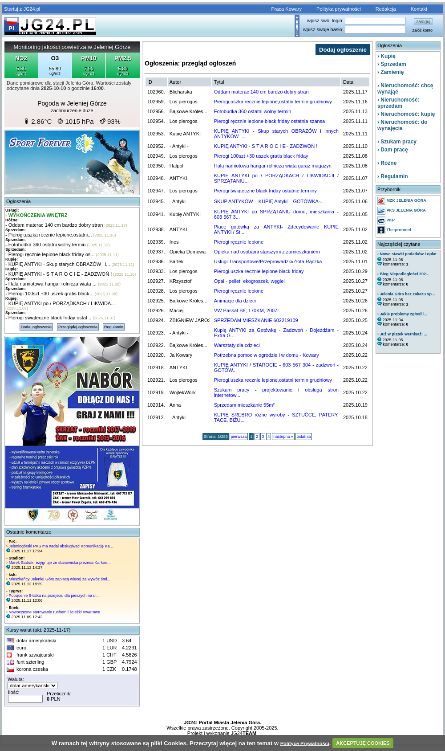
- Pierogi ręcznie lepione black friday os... (50, 254)
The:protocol (394, 230)
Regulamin (113, 327)
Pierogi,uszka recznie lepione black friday (259, 271)
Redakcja (386, 9)
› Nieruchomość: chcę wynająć (405, 88)
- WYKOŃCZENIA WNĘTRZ (36, 215)
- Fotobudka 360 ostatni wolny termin (45, 244)
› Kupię (386, 56)
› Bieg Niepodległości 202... (403, 274)
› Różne (386, 163)
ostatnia (304, 436)
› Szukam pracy (397, 142)
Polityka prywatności (338, 9)
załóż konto (422, 30)
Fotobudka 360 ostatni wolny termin (252, 111)
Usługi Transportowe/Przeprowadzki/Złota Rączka (268, 261)
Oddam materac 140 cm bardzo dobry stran (261, 91)
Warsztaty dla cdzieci (237, 345)
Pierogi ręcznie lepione (238, 242)
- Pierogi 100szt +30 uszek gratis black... (49, 293)
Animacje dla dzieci (235, 300)
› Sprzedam (391, 64)
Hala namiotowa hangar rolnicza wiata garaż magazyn (273, 165)
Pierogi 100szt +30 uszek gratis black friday (261, 156)
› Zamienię (390, 72)
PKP (386, 220)
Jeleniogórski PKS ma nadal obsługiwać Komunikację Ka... (61, 546)
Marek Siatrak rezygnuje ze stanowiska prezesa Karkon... (60, 562)
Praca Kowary (286, 9)
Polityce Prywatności (304, 743)
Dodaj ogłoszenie (36, 327)
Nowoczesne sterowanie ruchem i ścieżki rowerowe (55, 612)
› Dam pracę (392, 150)
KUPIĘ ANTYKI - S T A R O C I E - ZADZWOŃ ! (265, 146)
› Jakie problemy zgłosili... (402, 314)
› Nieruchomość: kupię (406, 114)
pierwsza (239, 436)
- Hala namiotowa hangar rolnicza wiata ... (51, 283)
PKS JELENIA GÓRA (401, 211)
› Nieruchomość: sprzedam (398, 103)
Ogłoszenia (18, 201)
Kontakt (419, 9)
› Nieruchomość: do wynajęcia (402, 125)
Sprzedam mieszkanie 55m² (244, 405)
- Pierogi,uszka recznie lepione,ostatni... (48, 234)
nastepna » (283, 436)
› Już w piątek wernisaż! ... (402, 334)
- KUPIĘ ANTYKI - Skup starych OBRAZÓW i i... (57, 264)
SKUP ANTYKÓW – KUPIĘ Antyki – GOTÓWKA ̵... (269, 201)
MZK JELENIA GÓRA (401, 201)
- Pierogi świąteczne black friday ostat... (48, 317)
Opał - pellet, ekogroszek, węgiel (249, 281)
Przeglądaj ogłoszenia (77, 327)
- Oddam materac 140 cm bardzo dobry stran (54, 225)
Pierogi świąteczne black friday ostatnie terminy (265, 190)
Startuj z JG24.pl (22, 9)
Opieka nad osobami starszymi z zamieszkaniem (267, 251)
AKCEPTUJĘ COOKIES (362, 743)
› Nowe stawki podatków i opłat (407, 254)
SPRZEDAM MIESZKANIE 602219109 (256, 320)
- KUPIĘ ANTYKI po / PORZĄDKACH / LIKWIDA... (60, 303)
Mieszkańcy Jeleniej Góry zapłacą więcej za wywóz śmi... (60, 579)
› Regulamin (392, 176)
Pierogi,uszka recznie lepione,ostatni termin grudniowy (273, 101)
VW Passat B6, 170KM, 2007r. (247, 310)
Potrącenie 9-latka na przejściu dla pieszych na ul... (54, 595)
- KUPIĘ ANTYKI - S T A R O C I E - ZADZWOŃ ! (58, 274)
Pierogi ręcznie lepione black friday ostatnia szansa (269, 121)
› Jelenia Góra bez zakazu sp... (406, 294)
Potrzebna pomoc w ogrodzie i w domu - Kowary (266, 355)
